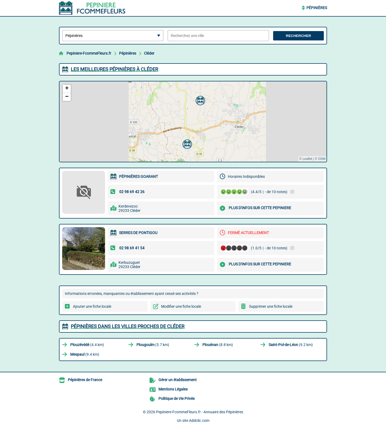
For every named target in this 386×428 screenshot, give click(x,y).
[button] (187, 144)
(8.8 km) (217, 345)
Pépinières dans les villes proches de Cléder (127, 326)
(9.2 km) (291, 345)
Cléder (149, 53)
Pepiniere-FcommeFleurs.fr (88, 53)
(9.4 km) (84, 354)
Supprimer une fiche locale (270, 306)
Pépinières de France (85, 380)
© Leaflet (305, 159)
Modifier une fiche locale (181, 306)
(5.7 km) (152, 345)
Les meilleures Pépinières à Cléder (114, 69)
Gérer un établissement (177, 380)
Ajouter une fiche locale (92, 306)
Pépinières (316, 8)
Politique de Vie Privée (176, 398)
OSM (321, 159)
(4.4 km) (87, 345)
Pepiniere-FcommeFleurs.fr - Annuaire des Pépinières (199, 412)
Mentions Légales (173, 389)
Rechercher (298, 36)
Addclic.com (199, 420)
